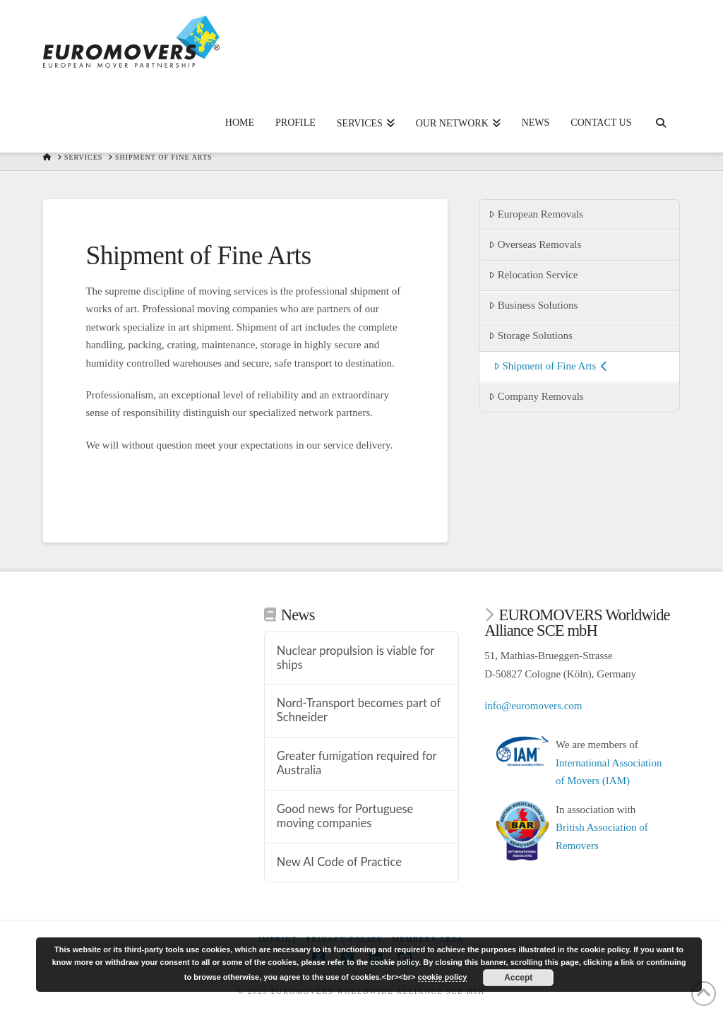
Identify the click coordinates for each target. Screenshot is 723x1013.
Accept (518, 978)
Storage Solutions (531, 335)
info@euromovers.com (533, 705)
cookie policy (442, 977)
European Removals (536, 214)
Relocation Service (533, 274)
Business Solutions (533, 305)
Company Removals (536, 396)
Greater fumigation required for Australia (356, 763)
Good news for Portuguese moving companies (345, 816)
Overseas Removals (535, 244)
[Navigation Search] (660, 110)
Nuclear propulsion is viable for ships (355, 658)
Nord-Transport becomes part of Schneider (359, 710)
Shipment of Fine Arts (550, 366)
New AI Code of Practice (339, 862)
